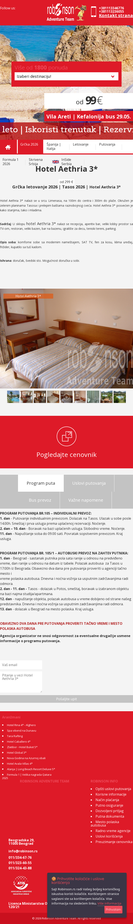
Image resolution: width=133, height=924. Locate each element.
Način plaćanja (107, 799)
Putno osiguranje (109, 805)
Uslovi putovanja (89, 483)
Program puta (41, 483)
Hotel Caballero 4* (18, 741)
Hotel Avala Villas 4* (20, 763)
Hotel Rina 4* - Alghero (21, 725)
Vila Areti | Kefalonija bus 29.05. (88, 116)
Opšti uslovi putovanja (113, 788)
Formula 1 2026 (10, 161)
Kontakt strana (116, 15)
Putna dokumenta (110, 816)
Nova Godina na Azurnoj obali (26, 758)
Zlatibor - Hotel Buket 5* (22, 747)
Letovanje (81, 144)
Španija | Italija (54, 146)
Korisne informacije (111, 794)
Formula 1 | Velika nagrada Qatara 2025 (26, 776)
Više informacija (109, 903)
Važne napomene (85, 500)
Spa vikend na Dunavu (21, 730)
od (88, 101)
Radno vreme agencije (113, 830)
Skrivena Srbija (36, 161)
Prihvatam (113, 909)
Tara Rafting (15, 736)
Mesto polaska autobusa (105, 824)
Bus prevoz (40, 500)
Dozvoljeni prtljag (110, 810)
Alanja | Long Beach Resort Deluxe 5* (31, 769)
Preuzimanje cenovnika (114, 841)
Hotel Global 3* (16, 752)
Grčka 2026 (29, 144)
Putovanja (107, 144)
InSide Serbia (66, 161)
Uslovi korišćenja (109, 836)
